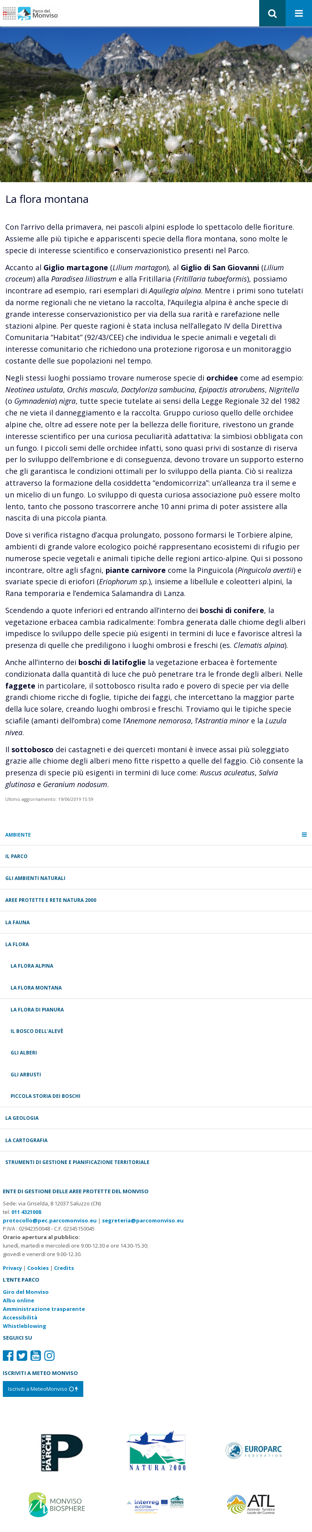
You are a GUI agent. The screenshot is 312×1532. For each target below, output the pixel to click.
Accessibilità (20, 1317)
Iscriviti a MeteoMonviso (43, 1388)
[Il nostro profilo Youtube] (35, 1355)
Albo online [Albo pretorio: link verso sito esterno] (18, 1300)
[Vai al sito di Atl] (254, 1504)
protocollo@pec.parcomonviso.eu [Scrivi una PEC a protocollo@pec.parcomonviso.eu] (50, 1220)
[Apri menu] (299, 13)
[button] (272, 13)
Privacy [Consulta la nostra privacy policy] (12, 1268)
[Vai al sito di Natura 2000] (155, 1449)
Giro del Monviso (26, 1291)
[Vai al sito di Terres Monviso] (155, 1504)
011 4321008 (26, 1212)
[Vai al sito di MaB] (58, 1504)
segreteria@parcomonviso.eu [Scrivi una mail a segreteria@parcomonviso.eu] (143, 1220)
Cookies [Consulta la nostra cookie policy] (38, 1268)
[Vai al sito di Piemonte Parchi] (58, 1449)
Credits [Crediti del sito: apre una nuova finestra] (64, 1268)
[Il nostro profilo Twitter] (22, 1355)
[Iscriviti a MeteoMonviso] (43, 1388)
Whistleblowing (24, 1326)
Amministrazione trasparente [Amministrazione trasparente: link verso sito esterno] (44, 1309)
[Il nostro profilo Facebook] (8, 1355)
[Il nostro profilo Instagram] (49, 1355)
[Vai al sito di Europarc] (254, 1449)
